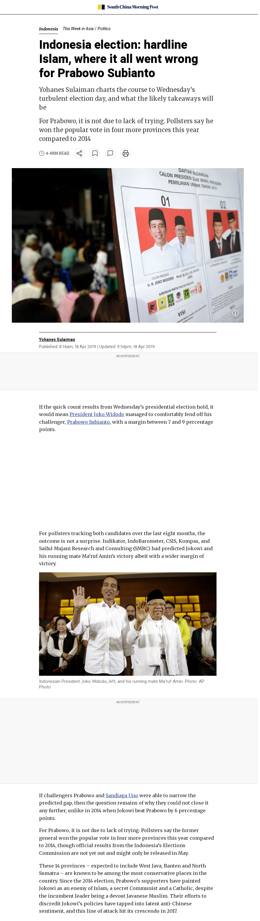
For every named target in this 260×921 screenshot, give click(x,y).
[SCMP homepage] (128, 7)
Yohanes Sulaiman (57, 339)
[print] (125, 153)
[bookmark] (95, 153)
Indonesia (48, 29)
